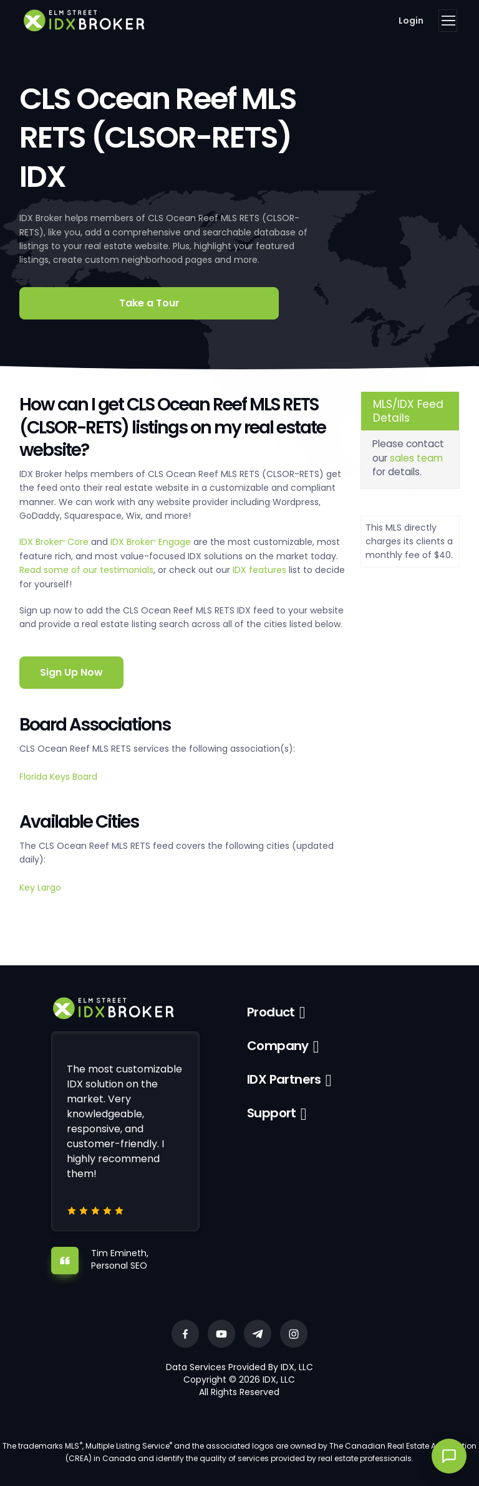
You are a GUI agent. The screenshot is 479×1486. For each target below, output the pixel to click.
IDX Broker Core (55, 542)
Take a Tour (149, 303)
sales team (416, 458)
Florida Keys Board (58, 776)
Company (278, 1045)
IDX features (259, 570)
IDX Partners (284, 1079)
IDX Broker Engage (151, 542)
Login (411, 20)
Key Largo (40, 887)
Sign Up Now (71, 672)
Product (271, 1012)
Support (271, 1113)
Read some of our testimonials (86, 570)
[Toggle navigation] (447, 20)
